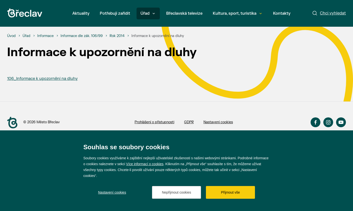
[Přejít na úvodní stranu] (12, 122)
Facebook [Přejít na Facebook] (315, 122)
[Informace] (45, 36)
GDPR (189, 122)
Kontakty (281, 13)
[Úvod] (11, 36)
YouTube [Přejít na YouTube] (341, 122)
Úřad (147, 13)
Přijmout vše (230, 192)
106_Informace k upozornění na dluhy (42, 78)
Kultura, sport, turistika (237, 13)
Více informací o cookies (145, 164)
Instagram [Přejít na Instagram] (328, 122)
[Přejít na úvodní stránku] (24, 12)
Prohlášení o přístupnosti (154, 122)
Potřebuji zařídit (115, 13)
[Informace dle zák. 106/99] (82, 36)
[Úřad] (26, 36)
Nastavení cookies (218, 122)
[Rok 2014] (117, 36)
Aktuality (80, 13)
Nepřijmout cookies (176, 192)
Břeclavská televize (184, 13)
